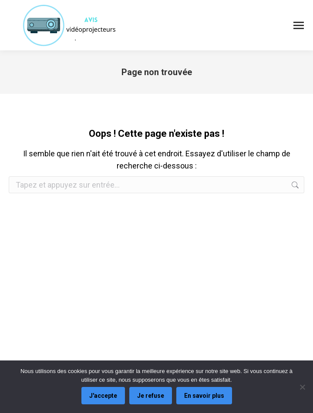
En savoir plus (204, 395)
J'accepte (103, 395)
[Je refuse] (302, 387)
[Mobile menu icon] (298, 25)
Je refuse (150, 395)
